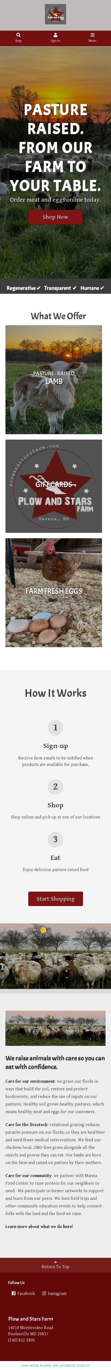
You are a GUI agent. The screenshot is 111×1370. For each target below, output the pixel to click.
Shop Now (55, 217)
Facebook (23, 1293)
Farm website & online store (40, 1365)
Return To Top (55, 1264)
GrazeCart (83, 1365)
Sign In (55, 38)
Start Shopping (56, 898)
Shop (18, 38)
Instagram (53, 1293)
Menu (92, 38)
